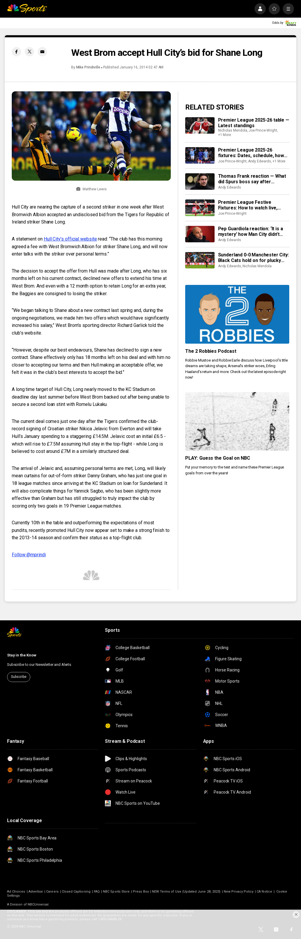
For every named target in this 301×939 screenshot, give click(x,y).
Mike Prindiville (88, 67)
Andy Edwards (259, 161)
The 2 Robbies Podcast (211, 351)
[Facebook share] (16, 51)
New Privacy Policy (238, 891)
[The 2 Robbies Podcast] (237, 314)
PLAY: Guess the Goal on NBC (217, 458)
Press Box (141, 891)
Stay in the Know (21, 655)
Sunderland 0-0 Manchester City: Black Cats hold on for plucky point (253, 257)
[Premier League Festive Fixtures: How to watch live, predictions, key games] (200, 207)
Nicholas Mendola (232, 130)
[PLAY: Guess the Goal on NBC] (237, 421)
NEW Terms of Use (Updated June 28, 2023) (186, 891)
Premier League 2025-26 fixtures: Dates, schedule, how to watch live (251, 152)
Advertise (36, 891)
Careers (52, 891)
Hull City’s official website (70, 239)
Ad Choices (16, 891)
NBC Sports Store (116, 891)
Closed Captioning (76, 891)
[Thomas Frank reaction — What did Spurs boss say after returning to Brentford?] (200, 181)
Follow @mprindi (29, 554)
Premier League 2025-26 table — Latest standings (253, 122)
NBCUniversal (38, 904)
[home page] (27, 8)
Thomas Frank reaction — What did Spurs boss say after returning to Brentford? (252, 178)
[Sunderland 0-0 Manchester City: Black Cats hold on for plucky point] (200, 260)
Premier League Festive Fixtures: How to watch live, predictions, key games (248, 205)
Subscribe (18, 677)
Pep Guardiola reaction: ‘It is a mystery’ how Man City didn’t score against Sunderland (250, 231)
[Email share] (42, 51)
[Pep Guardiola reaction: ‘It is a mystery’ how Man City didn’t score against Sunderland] (200, 234)
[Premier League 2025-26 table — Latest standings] (200, 125)
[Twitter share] (29, 51)
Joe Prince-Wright (263, 130)
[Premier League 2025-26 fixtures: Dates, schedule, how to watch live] (200, 155)
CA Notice (264, 891)
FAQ (97, 891)
